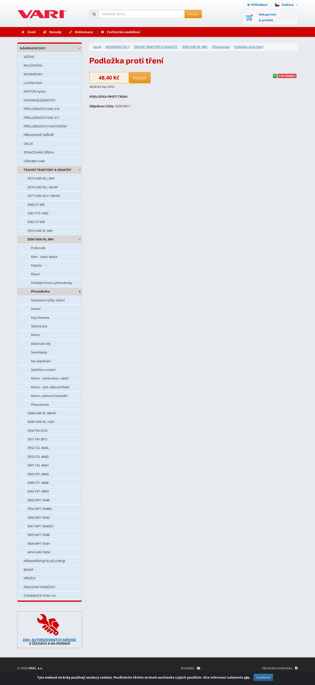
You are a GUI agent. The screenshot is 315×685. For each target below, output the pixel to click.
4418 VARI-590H (38, 552)
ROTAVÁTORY (33, 74)
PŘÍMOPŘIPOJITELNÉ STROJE (44, 561)
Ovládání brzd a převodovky (51, 282)
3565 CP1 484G (38, 474)
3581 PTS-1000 (37, 213)
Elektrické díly (41, 343)
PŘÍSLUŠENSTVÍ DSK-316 (41, 109)
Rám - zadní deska (44, 256)
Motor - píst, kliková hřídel (50, 387)
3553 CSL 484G (37, 456)
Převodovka (40, 291)
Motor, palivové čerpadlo (49, 395)
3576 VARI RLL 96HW (42, 187)
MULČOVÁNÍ (33, 65)
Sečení (35, 309)
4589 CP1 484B (37, 482)
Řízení (35, 274)
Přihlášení (257, 4)
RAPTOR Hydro (35, 91)
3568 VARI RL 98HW (41, 413)
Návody (52, 32)
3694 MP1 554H (38, 543)
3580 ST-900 (36, 204)
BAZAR (28, 569)
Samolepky (39, 352)
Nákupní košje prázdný (267, 17)
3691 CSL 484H (38, 465)
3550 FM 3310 (37, 430)
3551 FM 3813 (37, 439)
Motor (35, 335)
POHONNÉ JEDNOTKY (39, 100)
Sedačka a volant (43, 369)
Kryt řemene (40, 317)
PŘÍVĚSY (30, 578)
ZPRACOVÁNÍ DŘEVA (39, 152)
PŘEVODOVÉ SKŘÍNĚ (39, 135)
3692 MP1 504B (38, 500)
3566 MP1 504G (38, 517)
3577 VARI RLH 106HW (43, 196)
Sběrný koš (39, 326)
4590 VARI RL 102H (41, 421)
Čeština (286, 4)
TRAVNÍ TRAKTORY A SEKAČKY (47, 170)
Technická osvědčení (120, 32)
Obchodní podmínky (280, 668)
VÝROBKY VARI (34, 161)
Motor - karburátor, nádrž (50, 378)
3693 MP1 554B (38, 534)
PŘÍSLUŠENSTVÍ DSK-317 (41, 117)
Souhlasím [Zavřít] (263, 680)
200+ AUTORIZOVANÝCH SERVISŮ (49, 640)
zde (246, 680)
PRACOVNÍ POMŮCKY (39, 587)
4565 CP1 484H (38, 491)
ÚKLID (28, 143)
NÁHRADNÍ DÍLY (33, 48)
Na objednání (41, 361)
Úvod (28, 32)
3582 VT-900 (36, 222)
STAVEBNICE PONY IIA (40, 595)
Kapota (36, 265)
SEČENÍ (29, 57)
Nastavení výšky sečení (48, 300)
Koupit (139, 78)
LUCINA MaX (33, 83)
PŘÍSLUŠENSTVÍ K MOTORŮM (45, 126)
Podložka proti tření (248, 46)
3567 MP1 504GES (40, 526)
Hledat (193, 14)
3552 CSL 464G (37, 448)
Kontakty (190, 668)
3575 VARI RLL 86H (41, 178)
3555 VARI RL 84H (40, 230)
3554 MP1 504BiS (39, 508)
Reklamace (81, 32)
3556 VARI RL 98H (40, 239)
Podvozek (38, 248)
